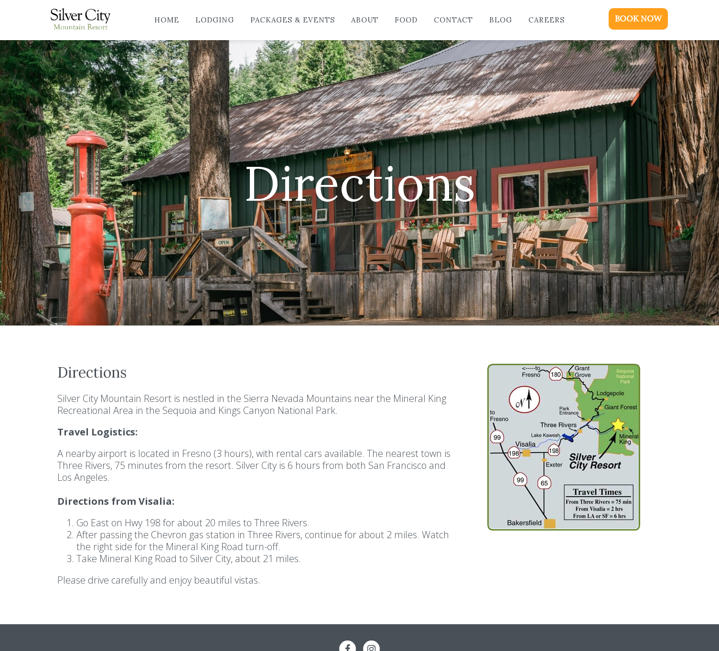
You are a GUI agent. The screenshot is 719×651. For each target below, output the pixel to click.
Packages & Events (292, 19)
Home (166, 19)
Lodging (214, 19)
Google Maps (563, 554)
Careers (546, 19)
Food (406, 19)
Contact (453, 19)
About (364, 19)
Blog (500, 19)
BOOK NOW (638, 18)
